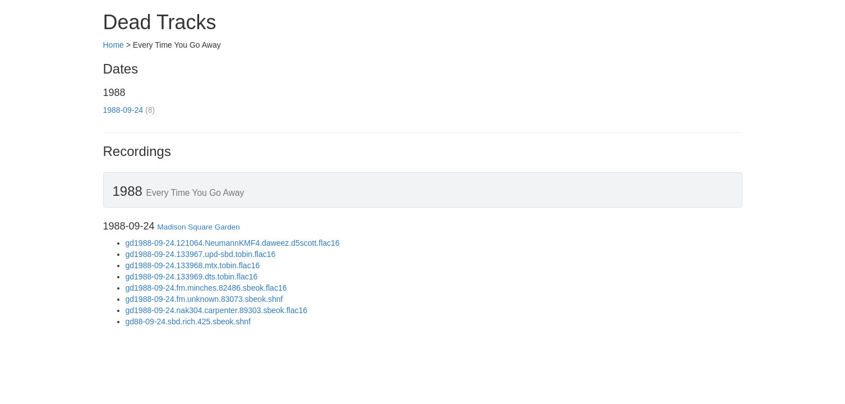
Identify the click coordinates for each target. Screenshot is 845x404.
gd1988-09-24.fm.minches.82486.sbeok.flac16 (206, 287)
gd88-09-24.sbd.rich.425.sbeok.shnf (188, 321)
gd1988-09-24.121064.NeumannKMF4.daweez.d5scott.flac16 (233, 242)
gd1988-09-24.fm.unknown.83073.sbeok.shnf (204, 299)
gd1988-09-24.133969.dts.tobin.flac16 (192, 276)
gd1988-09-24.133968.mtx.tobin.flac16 (193, 265)
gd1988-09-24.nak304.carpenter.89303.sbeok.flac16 (217, 310)
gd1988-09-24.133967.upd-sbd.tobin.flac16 (201, 254)
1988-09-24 (123, 109)
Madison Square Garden (199, 227)
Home (113, 44)
